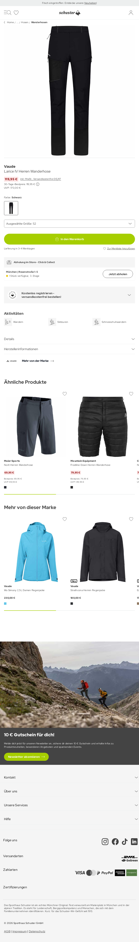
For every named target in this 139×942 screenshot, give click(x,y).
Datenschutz (37, 931)
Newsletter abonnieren (24, 757)
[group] (69, 90)
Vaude (10, 166)
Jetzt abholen (118, 274)
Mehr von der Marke (35, 361)
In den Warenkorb (69, 239)
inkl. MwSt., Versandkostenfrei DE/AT (40, 179)
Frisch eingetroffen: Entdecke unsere (63, 3)
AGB (7, 931)
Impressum (19, 931)
